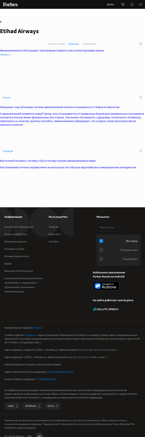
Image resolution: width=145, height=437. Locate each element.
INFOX (52, 406)
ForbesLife (8, 151)
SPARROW (32, 406)
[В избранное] (141, 44)
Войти (110, 4)
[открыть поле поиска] (132, 4)
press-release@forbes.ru (60, 371)
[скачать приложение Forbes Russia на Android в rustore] (106, 285)
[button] (141, 4)
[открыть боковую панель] (123, 4)
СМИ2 (13, 406)
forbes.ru (38, 327)
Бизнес (6, 97)
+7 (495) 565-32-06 (46, 379)
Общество (73, 43)
